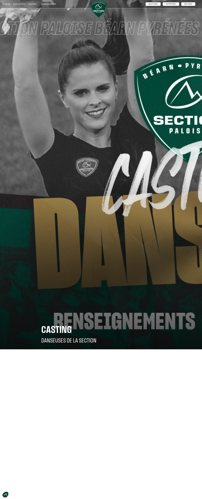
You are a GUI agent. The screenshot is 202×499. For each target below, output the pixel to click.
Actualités (19, 4)
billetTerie (153, 4)
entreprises (171, 4)
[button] (6, 4)
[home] (98, 9)
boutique (188, 4)
